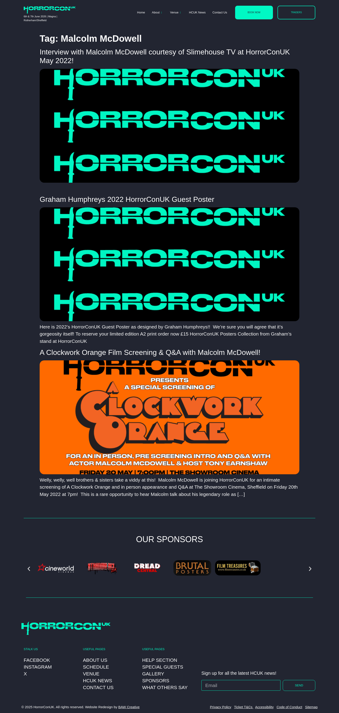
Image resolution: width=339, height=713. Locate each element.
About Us (95, 660)
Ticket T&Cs (243, 707)
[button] (29, 569)
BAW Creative (129, 707)
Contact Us (219, 12)
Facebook (37, 660)
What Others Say (165, 687)
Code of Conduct (289, 707)
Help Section (159, 660)
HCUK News (197, 12)
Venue (175, 13)
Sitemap (311, 707)
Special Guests (162, 666)
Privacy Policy (220, 707)
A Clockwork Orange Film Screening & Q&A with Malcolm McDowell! (150, 352)
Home (141, 12)
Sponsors (155, 680)
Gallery (153, 673)
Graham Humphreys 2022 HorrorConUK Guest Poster (127, 199)
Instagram (38, 666)
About (157, 13)
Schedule (96, 666)
